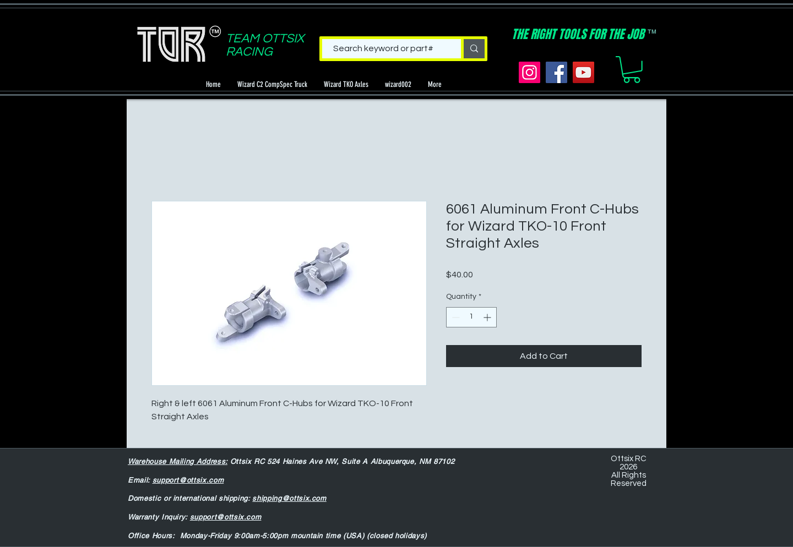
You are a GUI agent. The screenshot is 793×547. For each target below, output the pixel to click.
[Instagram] (529, 72)
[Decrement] (454, 317)
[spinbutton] (471, 317)
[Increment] (488, 317)
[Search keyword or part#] (383, 48)
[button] (632, 69)
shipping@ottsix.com (289, 498)
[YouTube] (583, 72)
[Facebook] (556, 72)
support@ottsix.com (188, 480)
